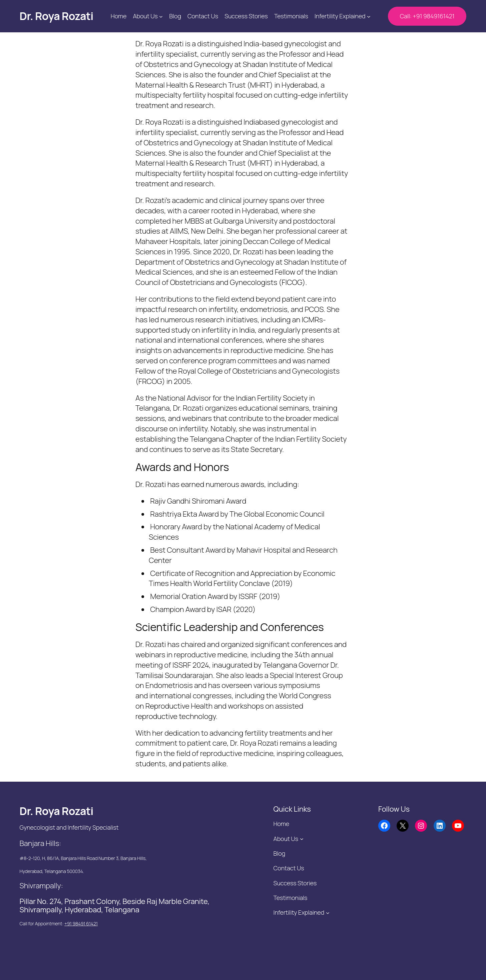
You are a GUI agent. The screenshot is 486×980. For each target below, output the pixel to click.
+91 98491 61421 (81, 923)
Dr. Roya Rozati (56, 16)
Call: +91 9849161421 (427, 16)
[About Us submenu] (161, 16)
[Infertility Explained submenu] (369, 16)
